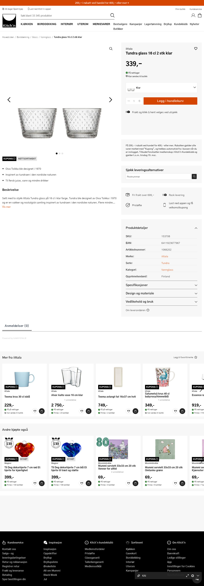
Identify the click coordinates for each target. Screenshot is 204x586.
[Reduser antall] (129, 100)
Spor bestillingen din (14, 579)
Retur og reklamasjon (14, 562)
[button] (195, 48)
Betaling (7, 575)
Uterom (130, 566)
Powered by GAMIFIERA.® (14, 338)
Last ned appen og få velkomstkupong (181, 205)
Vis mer (6, 207)
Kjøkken (130, 549)
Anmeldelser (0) (17, 325)
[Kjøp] (42, 411)
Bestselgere (120, 24)
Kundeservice (196, 9)
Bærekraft (173, 553)
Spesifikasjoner (137, 285)
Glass (35, 37)
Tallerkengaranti (94, 562)
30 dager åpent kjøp (12, 8)
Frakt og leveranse (13, 570)
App (169, 562)
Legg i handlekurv (170, 100)
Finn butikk (180, 9)
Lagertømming (152, 24)
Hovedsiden (8, 37)
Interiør (130, 562)
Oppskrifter (50, 553)
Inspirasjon (50, 549)
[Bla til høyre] (110, 99)
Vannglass (46, 37)
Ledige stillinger (176, 557)
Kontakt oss (9, 549)
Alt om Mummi (52, 570)
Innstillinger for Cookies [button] (181, 566)
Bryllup (168, 24)
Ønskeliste (50, 566)
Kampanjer (136, 24)
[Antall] (134, 100)
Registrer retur (10, 566)
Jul (45, 579)
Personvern (173, 570)
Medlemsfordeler (95, 549)
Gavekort (131, 553)
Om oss (171, 549)
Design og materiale (140, 293)
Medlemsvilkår (93, 566)
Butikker (118, 29)
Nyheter (194, 24)
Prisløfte (137, 205)
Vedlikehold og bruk (139, 301)
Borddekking (23, 37)
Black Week (50, 575)
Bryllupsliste (51, 562)
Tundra (165, 263)
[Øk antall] (139, 100)
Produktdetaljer (137, 227)
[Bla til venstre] (9, 99)
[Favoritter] (35, 411)
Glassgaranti (92, 557)
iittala (129, 48)
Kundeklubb (181, 24)
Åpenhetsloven (175, 575)
